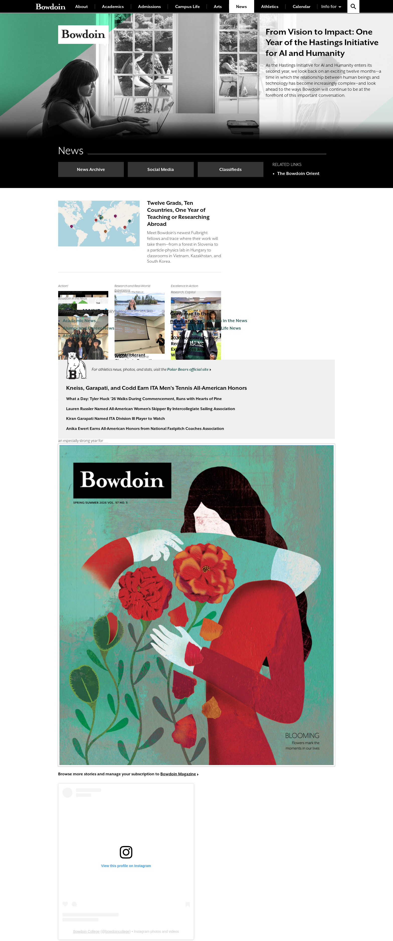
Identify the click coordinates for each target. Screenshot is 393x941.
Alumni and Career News (88, 328)
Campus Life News (222, 328)
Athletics (269, 6)
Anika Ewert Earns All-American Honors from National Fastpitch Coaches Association (145, 428)
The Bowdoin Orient (298, 173)
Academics (113, 6)
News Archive (91, 169)
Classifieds (230, 169)
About (81, 6)
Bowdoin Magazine (178, 774)
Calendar (301, 6)
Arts (218, 6)
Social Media (160, 169)
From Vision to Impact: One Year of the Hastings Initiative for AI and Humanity (322, 42)
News (241, 6)
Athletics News (78, 335)
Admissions (149, 6)
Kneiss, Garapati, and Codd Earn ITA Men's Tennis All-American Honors (156, 388)
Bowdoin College (86, 931)
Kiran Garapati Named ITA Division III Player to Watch (115, 418)
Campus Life (187, 6)
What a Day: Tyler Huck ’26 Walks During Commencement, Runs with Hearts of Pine (144, 399)
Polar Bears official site (188, 369)
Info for (329, 6)
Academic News (79, 320)
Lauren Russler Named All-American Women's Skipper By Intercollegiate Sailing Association (150, 409)
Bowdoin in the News (225, 320)
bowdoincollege (117, 931)
